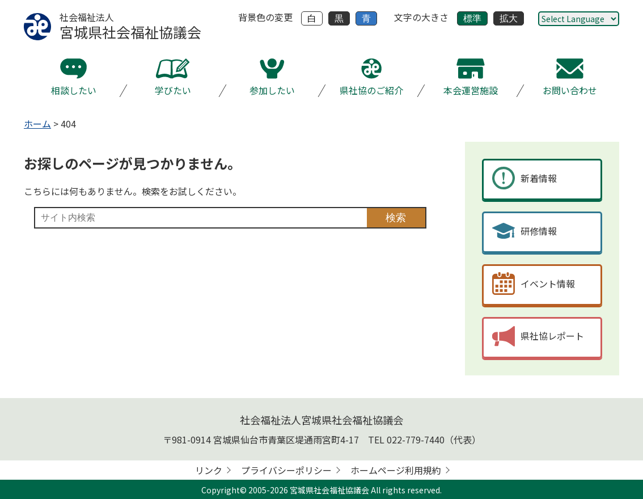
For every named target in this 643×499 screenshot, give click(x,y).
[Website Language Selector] (578, 18)
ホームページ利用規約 (395, 470)
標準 (472, 18)
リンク (208, 470)
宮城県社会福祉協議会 (329, 490)
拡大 (509, 18)
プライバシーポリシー (286, 470)
